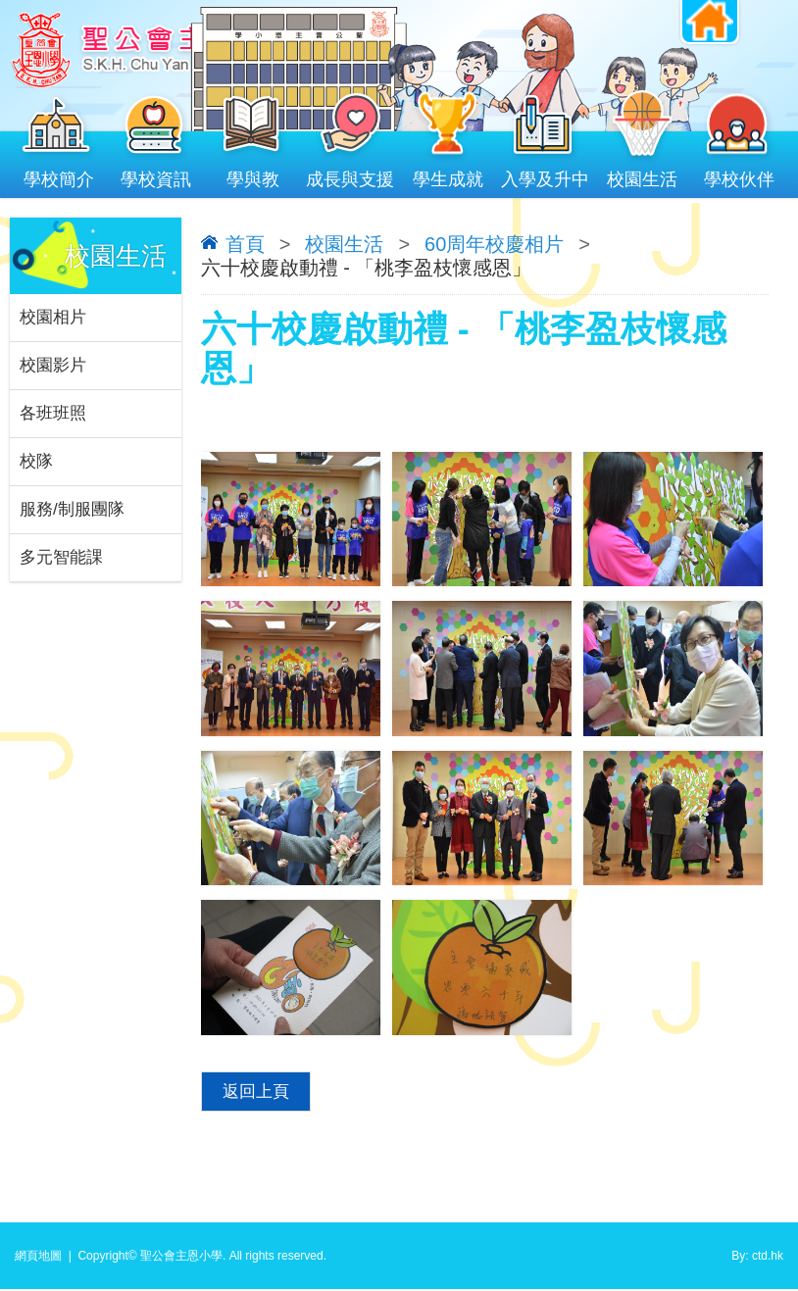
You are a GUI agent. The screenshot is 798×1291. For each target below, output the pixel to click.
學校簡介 (58, 175)
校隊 (36, 461)
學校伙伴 (739, 175)
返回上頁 (256, 1092)
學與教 (253, 175)
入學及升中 (544, 175)
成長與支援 (350, 175)
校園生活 (642, 175)
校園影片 (53, 365)
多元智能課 (61, 557)
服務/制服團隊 (72, 509)
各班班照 (53, 413)
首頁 (245, 244)
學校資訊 (155, 175)
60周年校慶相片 (494, 244)
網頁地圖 (38, 1258)
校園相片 (53, 317)
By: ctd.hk (757, 1258)
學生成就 (447, 175)
